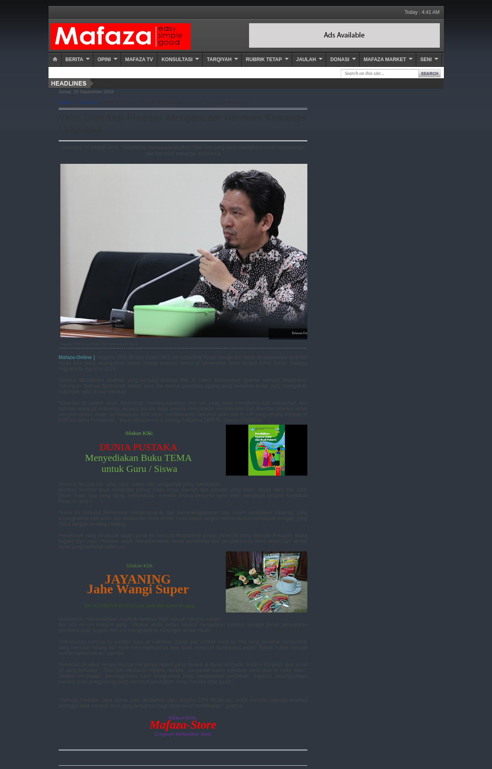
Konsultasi (176, 59)
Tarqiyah (219, 59)
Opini (104, 59)
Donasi (339, 59)
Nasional (87, 102)
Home (65, 102)
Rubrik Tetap (264, 59)
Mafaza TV (139, 59)
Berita (75, 59)
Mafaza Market (385, 59)
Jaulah (306, 59)
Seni (426, 59)
